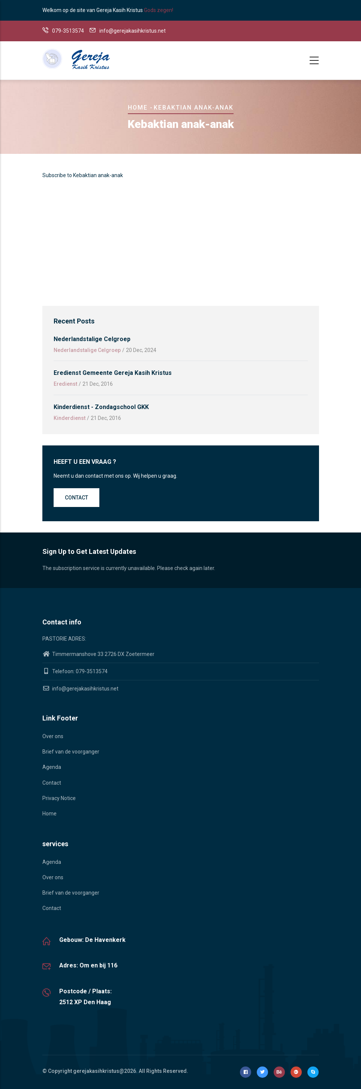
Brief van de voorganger (70, 752)
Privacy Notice (59, 798)
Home (138, 107)
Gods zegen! (158, 10)
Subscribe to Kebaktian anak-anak (82, 175)
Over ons (52, 736)
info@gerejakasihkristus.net (80, 689)
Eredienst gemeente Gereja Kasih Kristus (113, 372)
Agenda (51, 767)
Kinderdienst (69, 418)
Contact (76, 498)
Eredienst (65, 384)
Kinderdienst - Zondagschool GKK (101, 407)
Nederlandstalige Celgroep (92, 339)
